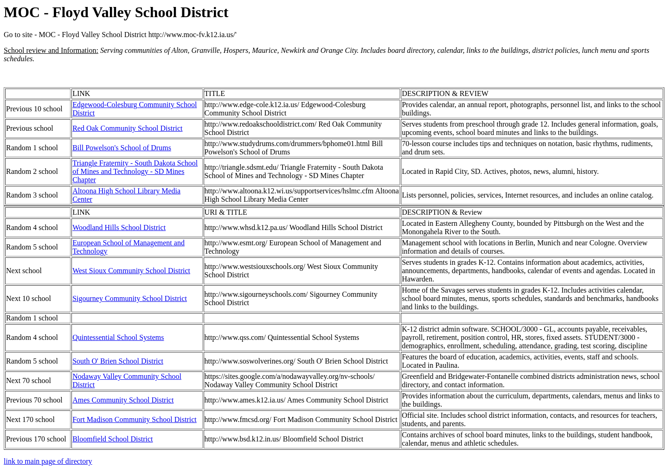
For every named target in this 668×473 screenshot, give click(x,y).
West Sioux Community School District (131, 271)
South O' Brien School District (117, 361)
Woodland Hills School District (119, 227)
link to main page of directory (48, 461)
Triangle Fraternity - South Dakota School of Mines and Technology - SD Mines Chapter (135, 171)
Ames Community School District (122, 400)
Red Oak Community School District (127, 128)
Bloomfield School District (112, 439)
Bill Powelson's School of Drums (121, 148)
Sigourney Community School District (129, 298)
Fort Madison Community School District (134, 419)
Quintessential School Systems (118, 337)
